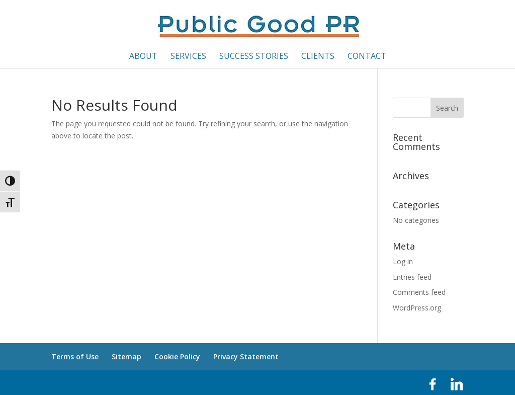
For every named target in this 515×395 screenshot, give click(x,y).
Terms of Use (75, 356)
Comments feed (419, 292)
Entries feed (412, 277)
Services (188, 56)
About (143, 56)
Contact (367, 56)
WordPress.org (417, 307)
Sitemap (126, 356)
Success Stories (253, 56)
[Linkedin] (457, 384)
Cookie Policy (177, 356)
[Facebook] (432, 384)
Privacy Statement (246, 356)
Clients (317, 56)
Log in (403, 261)
